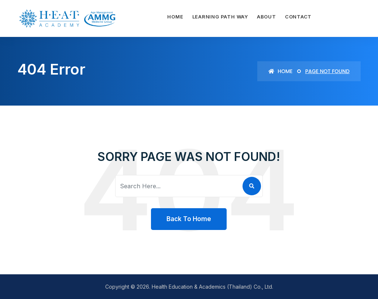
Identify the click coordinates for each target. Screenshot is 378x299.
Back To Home (188, 219)
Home (175, 17)
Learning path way (220, 17)
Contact (298, 17)
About (266, 17)
